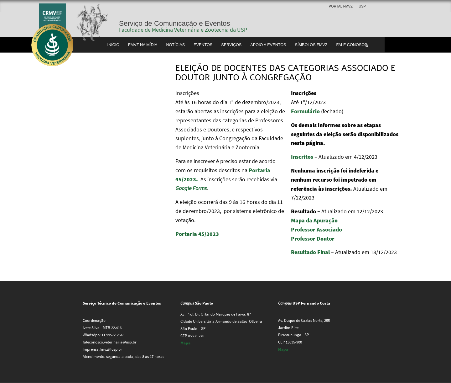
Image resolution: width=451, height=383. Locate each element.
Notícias (175, 45)
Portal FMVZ (341, 6)
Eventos (203, 45)
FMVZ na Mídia (142, 45)
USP (362, 6)
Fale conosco (351, 45)
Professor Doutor (312, 238)
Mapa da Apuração (314, 220)
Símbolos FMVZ (311, 45)
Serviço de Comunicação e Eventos (174, 23)
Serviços (231, 45)
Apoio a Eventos (268, 45)
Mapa (185, 343)
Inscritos (302, 156)
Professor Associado (316, 229)
